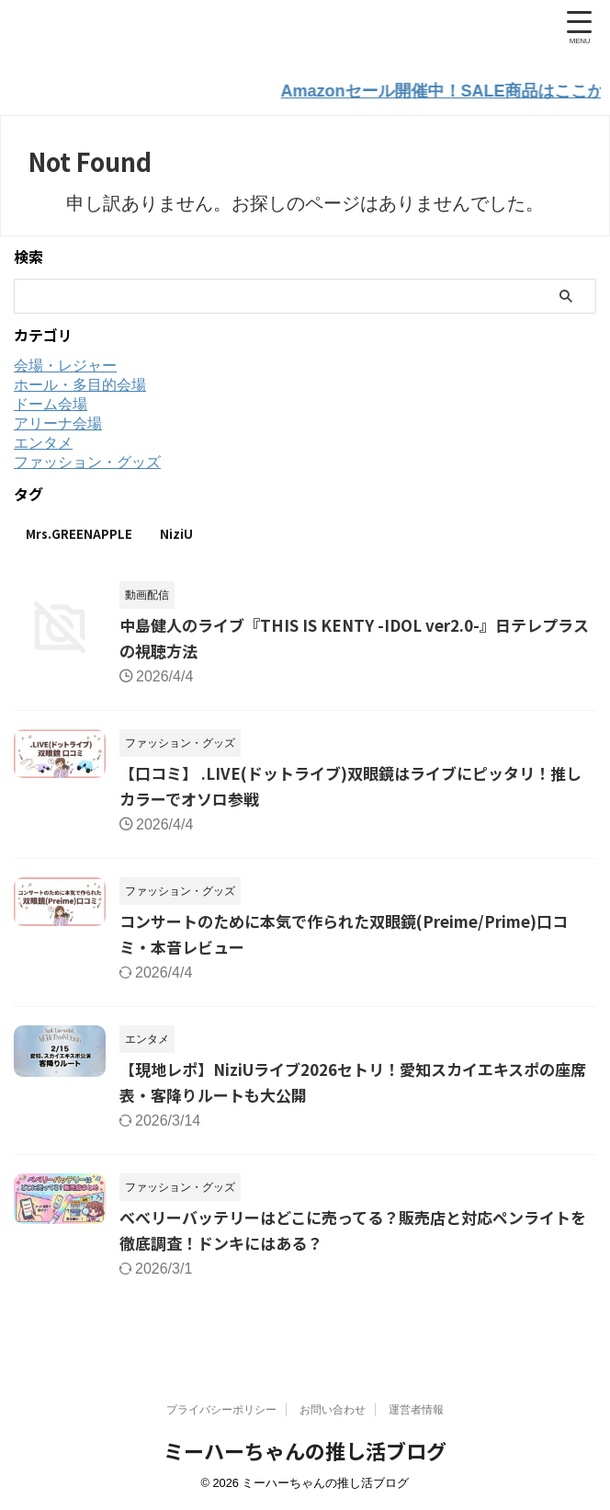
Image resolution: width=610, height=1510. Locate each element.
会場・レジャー (65, 364)
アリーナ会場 (58, 421)
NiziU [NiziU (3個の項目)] (176, 532)
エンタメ (43, 441)
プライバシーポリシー (221, 1410)
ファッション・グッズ (87, 460)
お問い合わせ (332, 1410)
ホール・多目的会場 (80, 383)
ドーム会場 (50, 402)
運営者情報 (416, 1410)
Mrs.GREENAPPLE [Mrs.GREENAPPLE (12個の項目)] (79, 532)
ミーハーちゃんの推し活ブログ (305, 1451)
